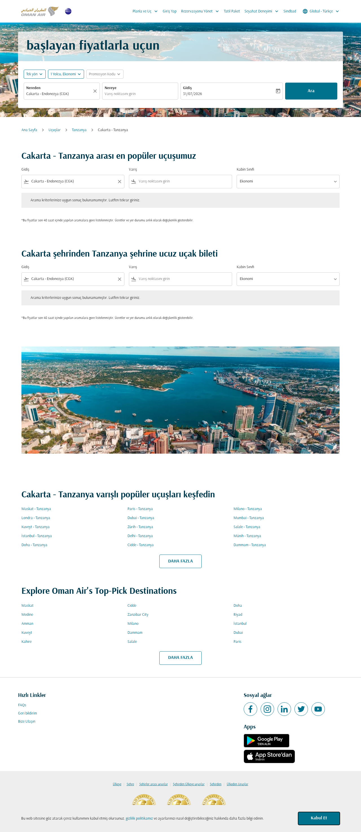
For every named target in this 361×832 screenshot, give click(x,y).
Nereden (33, 88)
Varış (133, 169)
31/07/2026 (192, 94)
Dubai (238, 633)
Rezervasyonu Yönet (201, 11)
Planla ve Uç (146, 11)
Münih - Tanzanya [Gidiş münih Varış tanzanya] (247, 536)
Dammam (134, 633)
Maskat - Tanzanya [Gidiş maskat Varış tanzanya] (36, 509)
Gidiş (187, 88)
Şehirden (215, 784)
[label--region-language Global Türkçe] (321, 11)
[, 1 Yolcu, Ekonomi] (63, 74)
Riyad (238, 615)
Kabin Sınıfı (245, 169)
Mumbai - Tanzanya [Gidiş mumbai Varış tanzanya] (249, 518)
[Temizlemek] (96, 91)
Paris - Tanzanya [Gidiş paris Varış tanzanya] (140, 509)
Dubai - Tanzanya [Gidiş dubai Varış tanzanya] (140, 518)
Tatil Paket (232, 11)
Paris (237, 642)
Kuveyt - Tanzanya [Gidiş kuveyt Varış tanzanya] (35, 527)
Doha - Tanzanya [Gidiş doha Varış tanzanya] (34, 545)
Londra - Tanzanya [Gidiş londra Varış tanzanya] (35, 518)
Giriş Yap (170, 11)
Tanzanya (79, 130)
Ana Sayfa (29, 130)
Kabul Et (319, 818)
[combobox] (59, 94)
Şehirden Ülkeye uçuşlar (188, 784)
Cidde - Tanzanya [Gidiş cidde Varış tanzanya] (140, 545)
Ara (311, 91)
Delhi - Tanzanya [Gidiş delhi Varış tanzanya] (140, 536)
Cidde (131, 606)
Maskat (27, 606)
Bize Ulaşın (26, 722)
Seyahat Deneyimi (263, 11)
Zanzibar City (137, 615)
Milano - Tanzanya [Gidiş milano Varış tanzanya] (248, 509)
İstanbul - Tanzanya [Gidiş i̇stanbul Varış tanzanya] (36, 536)
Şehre (130, 784)
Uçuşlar (55, 130)
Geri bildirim (27, 713)
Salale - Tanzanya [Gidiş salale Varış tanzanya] (247, 527)
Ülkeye (117, 784)
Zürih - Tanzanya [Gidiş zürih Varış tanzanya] (140, 527)
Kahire (26, 642)
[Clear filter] (119, 181)
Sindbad (289, 11)
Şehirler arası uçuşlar (153, 784)
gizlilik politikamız (139, 818)
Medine (27, 615)
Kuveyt (26, 633)
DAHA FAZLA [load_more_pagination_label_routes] (180, 561)
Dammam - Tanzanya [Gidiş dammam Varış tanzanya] (250, 545)
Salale (132, 642)
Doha (238, 606)
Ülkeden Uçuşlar (237, 784)
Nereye (110, 88)
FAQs (22, 705)
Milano (132, 624)
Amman (27, 624)
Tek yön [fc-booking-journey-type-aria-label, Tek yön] (32, 74)
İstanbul (240, 624)
